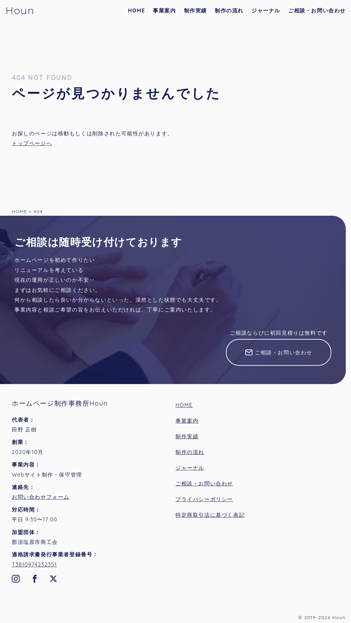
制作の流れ (229, 10)
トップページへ (32, 143)
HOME (136, 10)
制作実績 (195, 10)
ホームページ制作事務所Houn (60, 403)
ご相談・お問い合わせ (317, 10)
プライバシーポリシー (204, 499)
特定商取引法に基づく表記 (210, 515)
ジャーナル (265, 10)
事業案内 (164, 10)
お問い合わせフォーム (40, 497)
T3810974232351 (34, 564)
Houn (19, 11)
